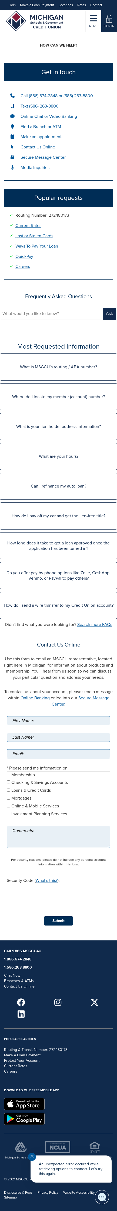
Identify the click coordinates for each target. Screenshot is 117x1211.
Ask (109, 313)
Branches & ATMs (19, 981)
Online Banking (35, 698)
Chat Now (12, 975)
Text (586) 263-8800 (40, 106)
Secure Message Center (43, 157)
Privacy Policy (48, 1192)
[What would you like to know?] (51, 314)
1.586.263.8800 (18, 967)
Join (12, 5)
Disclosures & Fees (18, 1192)
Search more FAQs (94, 624)
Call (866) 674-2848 (39, 96)
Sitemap (10, 1197)
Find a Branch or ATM (41, 126)
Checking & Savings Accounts (39, 782)
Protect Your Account (21, 1060)
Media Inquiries (35, 167)
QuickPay (24, 256)
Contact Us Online (38, 147)
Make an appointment (41, 136)
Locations (65, 5)
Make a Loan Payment (37, 5)
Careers (22, 266)
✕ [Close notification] (32, 1157)
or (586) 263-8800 (76, 96)
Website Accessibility (79, 1192)
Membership (23, 775)
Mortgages (21, 798)
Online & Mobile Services (35, 806)
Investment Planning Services (39, 814)
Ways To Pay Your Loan (36, 246)
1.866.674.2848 (17, 959)
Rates (81, 5)
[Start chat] (102, 1197)
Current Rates (28, 225)
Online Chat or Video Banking (49, 116)
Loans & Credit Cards (31, 790)
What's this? (47, 880)
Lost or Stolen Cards (34, 236)
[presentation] (48, 894)
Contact (96, 5)
